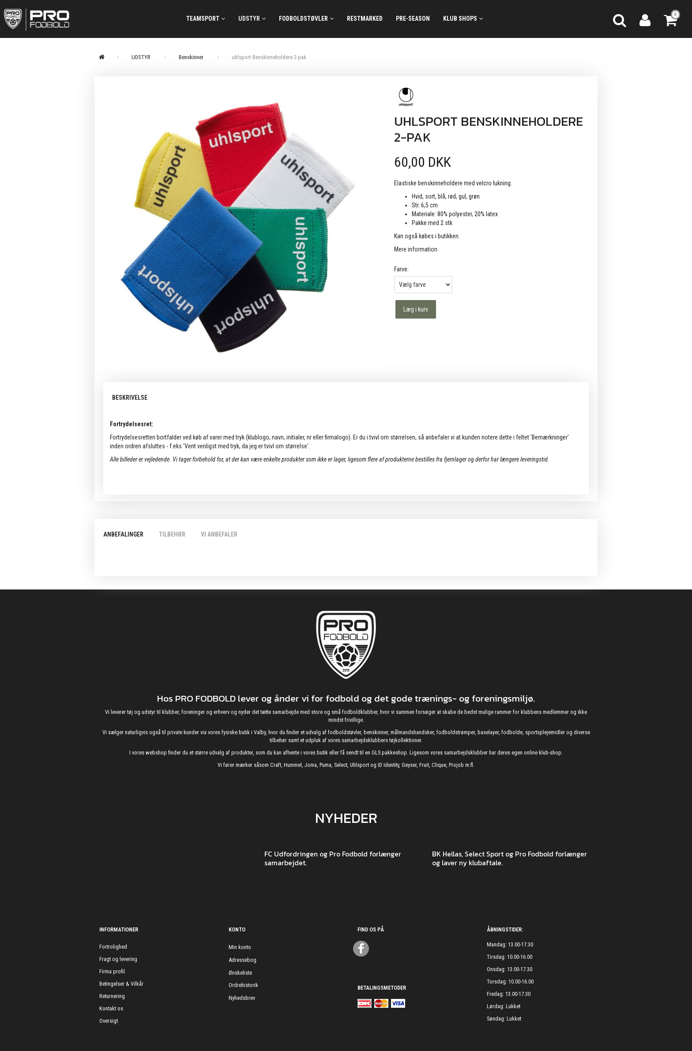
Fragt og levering (118, 959)
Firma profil (112, 971)
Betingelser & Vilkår (121, 983)
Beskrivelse (129, 397)
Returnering (112, 996)
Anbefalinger (123, 534)
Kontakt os (111, 1008)
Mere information (415, 249)
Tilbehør (172, 534)
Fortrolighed (113, 946)
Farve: (401, 269)
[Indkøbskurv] (671, 19)
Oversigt (108, 1020)
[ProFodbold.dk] (76, 19)
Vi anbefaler (219, 534)
